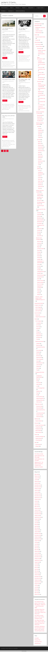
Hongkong (40, 130)
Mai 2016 (36, 524)
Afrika (39, 170)
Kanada (39, 177)
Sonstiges (3, 10)
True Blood (39, 120)
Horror (14, 144)
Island (39, 152)
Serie (38, 233)
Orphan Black (39, 118)
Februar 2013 (37, 594)
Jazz (37, 386)
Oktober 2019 (37, 488)
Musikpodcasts (38, 428)
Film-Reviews (23, 57)
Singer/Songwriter (40, 398)
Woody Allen (40, 79)
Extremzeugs (38, 444)
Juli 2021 (36, 479)
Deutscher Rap (39, 406)
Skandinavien (21, 109)
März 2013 (36, 592)
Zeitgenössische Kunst (40, 316)
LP (36, 330)
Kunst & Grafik (37, 312)
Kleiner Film (39, 228)
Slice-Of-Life (39, 284)
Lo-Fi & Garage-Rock (40, 387)
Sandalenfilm (39, 276)
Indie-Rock (38, 384)
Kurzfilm (38, 230)
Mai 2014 (36, 567)
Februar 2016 (37, 529)
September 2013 (38, 581)
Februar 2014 (37, 572)
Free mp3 (38, 326)
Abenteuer (39, 243)
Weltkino (39, 168)
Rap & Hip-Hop (38, 404)
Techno (37, 368)
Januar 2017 (37, 510)
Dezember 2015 (38, 533)
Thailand (39, 137)
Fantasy (38, 257)
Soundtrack (38, 337)
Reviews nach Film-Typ (40, 209)
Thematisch (39, 81)
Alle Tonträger (38, 321)
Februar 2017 (37, 508)
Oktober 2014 (37, 558)
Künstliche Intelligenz (40, 436)
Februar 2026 (37, 476)
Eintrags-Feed (37, 639)
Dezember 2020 (38, 485)
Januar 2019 (37, 490)
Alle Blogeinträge (7, 61)
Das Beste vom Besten (6, 141)
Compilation (38, 323)
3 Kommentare (6, 146)
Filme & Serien (4, 7)
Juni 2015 (36, 544)
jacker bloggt (38, 307)
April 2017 (36, 504)
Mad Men (39, 117)
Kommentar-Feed (38, 641)
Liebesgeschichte (40, 271)
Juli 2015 (36, 542)
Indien (39, 175)
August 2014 (37, 562)
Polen (39, 159)
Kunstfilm (39, 269)
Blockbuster (39, 218)
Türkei (39, 188)
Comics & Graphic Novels (40, 36)
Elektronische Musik (39, 341)
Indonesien (40, 132)
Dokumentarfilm (40, 219)
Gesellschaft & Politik (39, 303)
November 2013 (38, 578)
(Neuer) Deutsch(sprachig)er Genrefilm (42, 85)
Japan (39, 133)
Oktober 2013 (37, 580)
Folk (37, 380)
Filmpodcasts (38, 426)
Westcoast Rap (39, 416)
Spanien (39, 162)
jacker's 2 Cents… (9, 2)
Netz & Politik (38, 430)
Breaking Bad (39, 115)
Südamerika (40, 186)
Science (36, 434)
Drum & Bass (38, 350)
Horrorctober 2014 (41, 95)
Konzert (37, 328)
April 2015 (36, 547)
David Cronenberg (41, 64)
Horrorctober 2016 (41, 101)
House (37, 361)
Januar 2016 (37, 531)
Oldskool (38, 366)
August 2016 (37, 519)
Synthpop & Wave (39, 400)
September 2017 (38, 497)
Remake (38, 232)
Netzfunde (37, 418)
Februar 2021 (37, 481)
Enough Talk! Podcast (40, 425)
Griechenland (40, 150)
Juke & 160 (38, 364)
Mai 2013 (36, 589)
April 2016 (36, 526)
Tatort (38, 289)
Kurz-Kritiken (40, 104)
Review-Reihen (39, 46)
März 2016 (37, 528)
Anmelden (37, 638)
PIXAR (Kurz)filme (41, 53)
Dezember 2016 (38, 511)
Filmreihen (39, 48)
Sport (36, 442)
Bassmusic (38, 345)
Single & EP (38, 335)
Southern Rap (39, 414)
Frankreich (40, 148)
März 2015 (36, 549)
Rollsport (37, 446)
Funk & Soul (38, 382)
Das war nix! (39, 200)
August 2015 (37, 540)
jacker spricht (38, 310)
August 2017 (37, 499)
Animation (39, 212)
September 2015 (38, 538)
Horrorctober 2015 (41, 98)
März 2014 (36, 571)
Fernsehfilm (39, 223)
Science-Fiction (40, 280)
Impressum (11, 10)
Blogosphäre (31, 7)
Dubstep (38, 352)
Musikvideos (38, 333)
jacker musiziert (39, 308)
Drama (20, 57)
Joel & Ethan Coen (41, 69)
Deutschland (40, 147)
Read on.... (21, 52)
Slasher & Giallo (40, 282)
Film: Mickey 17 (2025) (39, 453)
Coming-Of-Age (40, 248)
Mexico (39, 179)
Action (38, 244)
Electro (37, 353)
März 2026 (37, 474)
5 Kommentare (6, 109)
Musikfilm (39, 273)
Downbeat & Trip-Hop (40, 347)
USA (29, 59)
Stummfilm (39, 235)
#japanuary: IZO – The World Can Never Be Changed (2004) (39, 464)
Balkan (39, 141)
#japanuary (40, 91)
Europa (22, 106)
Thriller (38, 290)
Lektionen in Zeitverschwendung (41, 108)
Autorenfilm (12, 61)
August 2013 (37, 583)
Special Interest (38, 432)
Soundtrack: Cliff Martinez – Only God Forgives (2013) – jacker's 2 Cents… (40, 628)
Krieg (38, 267)
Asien (38, 126)
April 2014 (36, 569)
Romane (37, 40)
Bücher (24, 7)
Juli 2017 (36, 501)
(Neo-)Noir (39, 241)
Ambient (38, 343)
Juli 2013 (36, 585)
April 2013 (36, 590)
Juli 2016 (36, 520)
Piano (37, 393)
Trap (37, 370)
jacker (3, 32)
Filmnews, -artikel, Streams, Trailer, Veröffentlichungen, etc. (40, 298)
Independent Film (22, 59)
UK (38, 164)
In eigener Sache (40, 7)
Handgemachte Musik (40, 372)
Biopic (38, 246)
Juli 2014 (36, 563)
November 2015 (38, 535)
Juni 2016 (36, 522)
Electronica (38, 355)
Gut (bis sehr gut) (10, 65)
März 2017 (36, 506)
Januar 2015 (37, 553)
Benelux (39, 143)
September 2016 (38, 517)
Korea (39, 135)
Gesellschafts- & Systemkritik (7, 144)
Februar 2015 (37, 551)
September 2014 (38, 560)
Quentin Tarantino (41, 74)
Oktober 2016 (37, 515)
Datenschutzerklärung (20, 10)
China (39, 128)
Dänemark (40, 145)
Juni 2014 (36, 565)
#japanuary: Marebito (39, 466)
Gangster (39, 259)
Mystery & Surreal (40, 275)
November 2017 (38, 495)
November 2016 (38, 513)
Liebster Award (38, 30)
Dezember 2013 (38, 576)
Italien (39, 154)
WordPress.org (37, 643)
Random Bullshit (39, 420)
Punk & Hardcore (39, 396)
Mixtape (37, 332)
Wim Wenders (41, 77)
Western (38, 294)
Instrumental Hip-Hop (40, 409)
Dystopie (39, 252)
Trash (38, 292)
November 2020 (38, 486)
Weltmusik (38, 401)
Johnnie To (40, 72)
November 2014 (38, 556)
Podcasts (18, 7)
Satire (14, 65)
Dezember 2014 (38, 554)
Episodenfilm (7, 105)
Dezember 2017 (38, 493)
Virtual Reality (38, 440)
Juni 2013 (36, 587)
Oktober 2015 (37, 537)
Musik (12, 7)
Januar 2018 (37, 492)
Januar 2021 (37, 483)
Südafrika (40, 184)
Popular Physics (39, 438)
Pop (37, 394)
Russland (40, 182)
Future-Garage (39, 359)
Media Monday (38, 32)
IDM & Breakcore (39, 362)
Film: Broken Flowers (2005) (8, 79)
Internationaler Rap (40, 413)
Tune (37, 339)
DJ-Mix (37, 324)
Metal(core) (38, 391)
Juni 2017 (36, 502)
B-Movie (38, 216)
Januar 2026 (37, 477)
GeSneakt (40, 93)
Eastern (38, 253)
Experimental (38, 357)
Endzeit (38, 255)
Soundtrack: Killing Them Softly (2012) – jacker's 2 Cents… (39, 611)
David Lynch (40, 67)
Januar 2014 (37, 574)
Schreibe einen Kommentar (8, 66)
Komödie (26, 59)
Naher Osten (40, 181)
